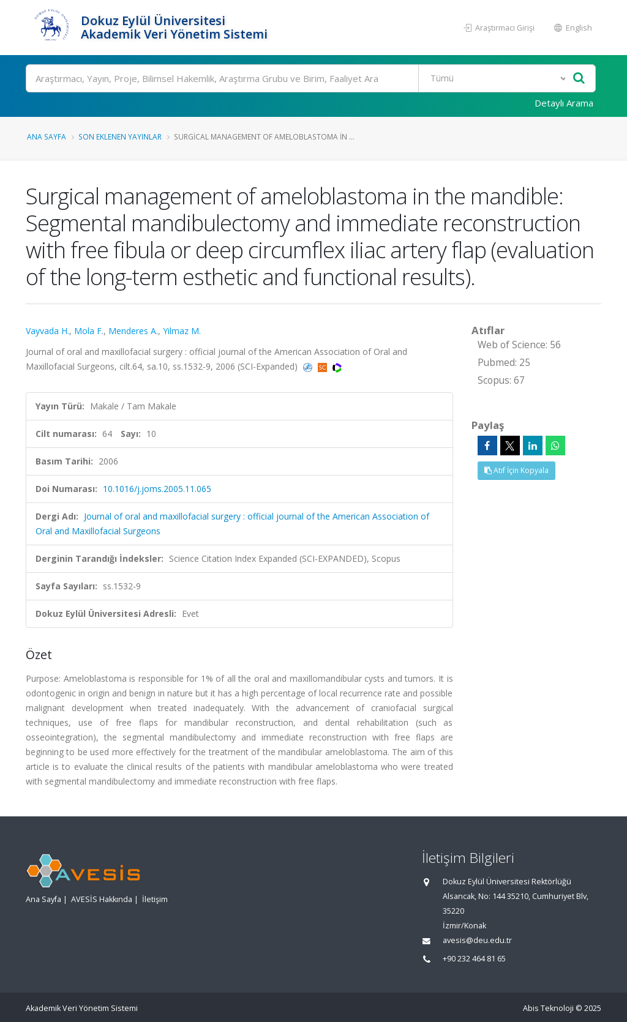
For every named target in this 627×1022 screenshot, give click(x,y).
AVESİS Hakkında (101, 899)
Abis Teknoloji (548, 1008)
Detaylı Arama (564, 103)
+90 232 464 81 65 (474, 958)
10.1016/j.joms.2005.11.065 (157, 488)
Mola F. (88, 331)
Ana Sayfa (46, 136)
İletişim (155, 899)
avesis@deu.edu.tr (477, 940)
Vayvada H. (47, 331)
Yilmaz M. (182, 331)
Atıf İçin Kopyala (516, 470)
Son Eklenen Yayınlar (120, 136)
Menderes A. (133, 331)
